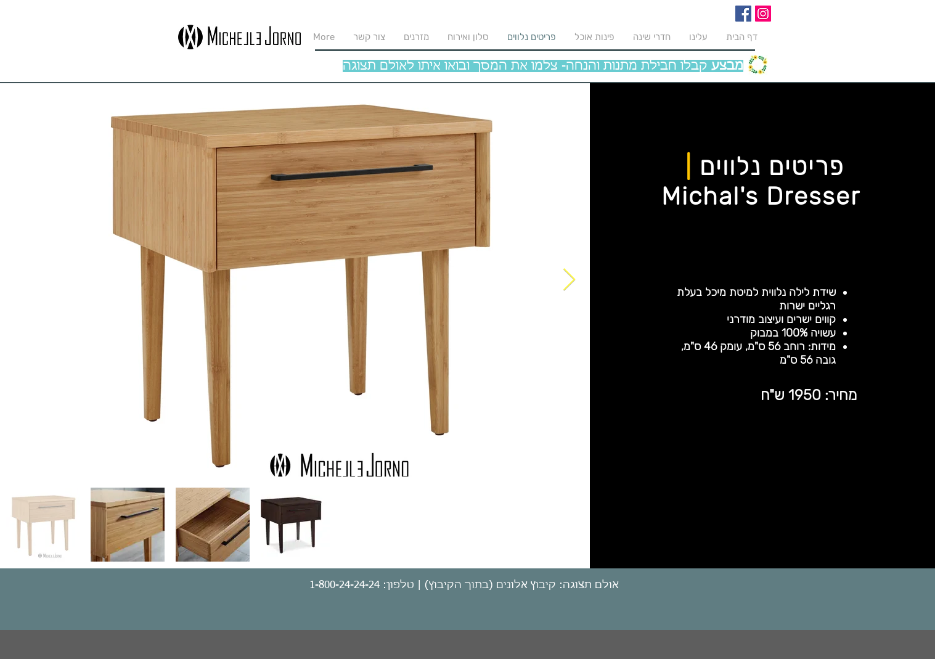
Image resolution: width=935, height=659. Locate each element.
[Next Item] (569, 280)
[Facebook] (743, 14)
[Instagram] (763, 14)
